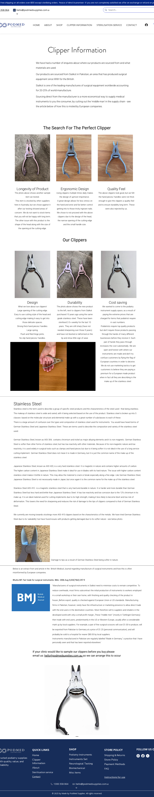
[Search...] (129, 9)
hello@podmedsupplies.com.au (63, 656)
